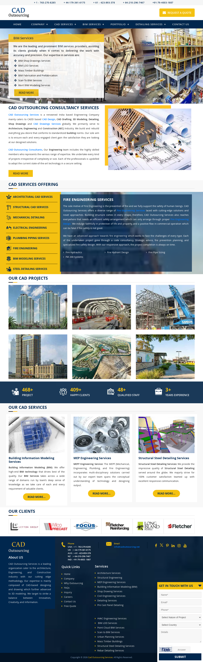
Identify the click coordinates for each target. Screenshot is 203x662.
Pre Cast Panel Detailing (109, 605)
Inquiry (67, 592)
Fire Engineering (21, 248)
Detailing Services (149, 24)
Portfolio (118, 24)
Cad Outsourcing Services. (100, 657)
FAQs (66, 587)
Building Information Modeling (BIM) (116, 586)
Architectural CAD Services (29, 197)
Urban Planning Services (109, 636)
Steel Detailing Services (26, 269)
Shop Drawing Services (108, 591)
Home (17, 24)
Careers (67, 596)
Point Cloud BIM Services (109, 627)
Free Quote (69, 606)
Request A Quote (177, 13)
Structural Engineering (108, 577)
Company (38, 24)
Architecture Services (108, 573)
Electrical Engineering (26, 227)
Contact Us (180, 24)
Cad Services (63, 24)
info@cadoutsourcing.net (127, 546)
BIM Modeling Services (26, 258)
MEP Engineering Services (110, 582)
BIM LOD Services (106, 623)
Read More (26, 92)
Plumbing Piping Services (27, 238)
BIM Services (92, 24)
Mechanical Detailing (25, 217)
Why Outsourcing (72, 583)
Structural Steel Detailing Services (114, 645)
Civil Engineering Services (110, 595)
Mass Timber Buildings (108, 641)
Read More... (37, 497)
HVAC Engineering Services (111, 618)
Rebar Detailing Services (109, 650)
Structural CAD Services (27, 207)
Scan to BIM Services (107, 632)
